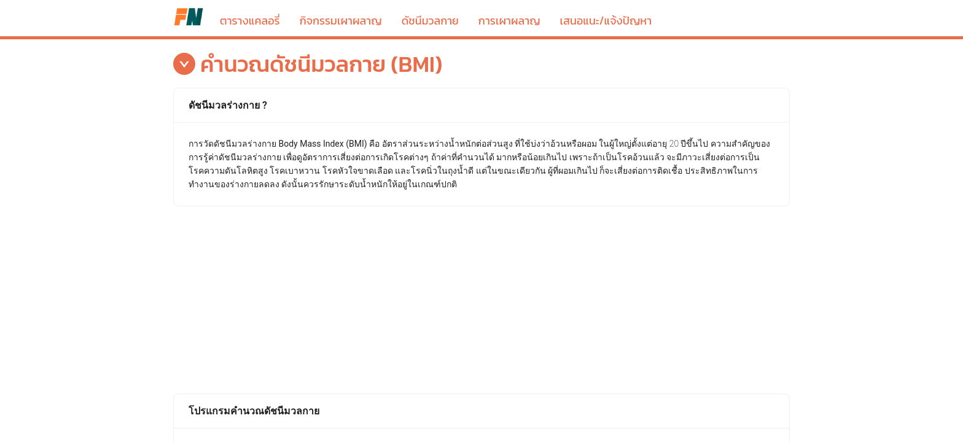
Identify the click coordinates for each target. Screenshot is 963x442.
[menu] (503, 10)
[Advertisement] (481, 298)
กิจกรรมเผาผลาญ (341, 20)
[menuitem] (250, 10)
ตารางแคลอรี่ (188, 16)
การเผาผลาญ (509, 20)
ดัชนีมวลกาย (430, 20)
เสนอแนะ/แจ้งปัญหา (606, 20)
